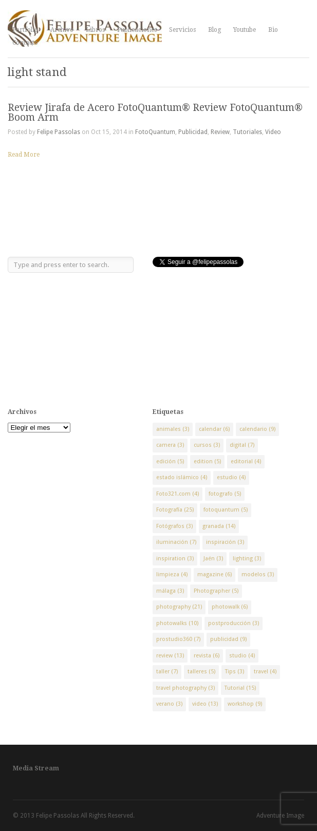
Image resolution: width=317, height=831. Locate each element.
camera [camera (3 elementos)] (170, 445)
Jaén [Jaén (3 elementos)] (213, 558)
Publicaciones (137, 29)
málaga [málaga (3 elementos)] (170, 591)
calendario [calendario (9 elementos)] (257, 429)
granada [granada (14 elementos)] (218, 526)
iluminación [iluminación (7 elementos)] (176, 542)
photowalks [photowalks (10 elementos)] (177, 623)
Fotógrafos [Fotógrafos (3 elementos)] (174, 526)
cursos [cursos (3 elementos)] (207, 445)
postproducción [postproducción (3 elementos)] (233, 623)
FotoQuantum (155, 132)
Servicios (182, 29)
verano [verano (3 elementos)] (169, 704)
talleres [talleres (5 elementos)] (201, 671)
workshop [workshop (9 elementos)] (245, 704)
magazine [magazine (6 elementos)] (214, 574)
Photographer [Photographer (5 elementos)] (216, 591)
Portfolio (25, 29)
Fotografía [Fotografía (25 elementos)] (175, 509)
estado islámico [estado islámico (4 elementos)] (181, 477)
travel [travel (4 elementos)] (265, 671)
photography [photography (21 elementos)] (179, 606)
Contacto (25, 42)
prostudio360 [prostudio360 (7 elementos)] (178, 639)
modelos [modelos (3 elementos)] (257, 574)
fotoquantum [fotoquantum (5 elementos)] (225, 509)
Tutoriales (247, 132)
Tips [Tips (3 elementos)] (234, 671)
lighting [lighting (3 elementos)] (247, 558)
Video (273, 132)
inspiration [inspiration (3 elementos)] (175, 558)
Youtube (244, 29)
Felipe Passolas (58, 132)
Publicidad (193, 132)
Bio (273, 29)
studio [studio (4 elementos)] (242, 655)
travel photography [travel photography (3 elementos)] (185, 688)
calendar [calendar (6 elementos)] (214, 429)
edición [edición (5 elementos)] (170, 461)
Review (220, 132)
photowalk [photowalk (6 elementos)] (230, 606)
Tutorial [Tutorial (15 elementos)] (240, 688)
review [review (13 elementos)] (170, 655)
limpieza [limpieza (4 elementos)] (172, 574)
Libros (95, 29)
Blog (214, 29)
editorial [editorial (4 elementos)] (246, 461)
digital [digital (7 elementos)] (242, 445)
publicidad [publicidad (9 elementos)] (228, 639)
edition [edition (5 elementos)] (207, 461)
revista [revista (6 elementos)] (206, 655)
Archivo (61, 29)
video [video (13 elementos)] (205, 704)
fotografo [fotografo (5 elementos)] (225, 493)
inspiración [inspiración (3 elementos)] (225, 542)
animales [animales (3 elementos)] (172, 429)
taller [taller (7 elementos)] (167, 671)
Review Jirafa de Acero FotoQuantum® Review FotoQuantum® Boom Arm (155, 112)
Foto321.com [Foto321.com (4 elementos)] (177, 493)
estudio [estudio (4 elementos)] (231, 477)
